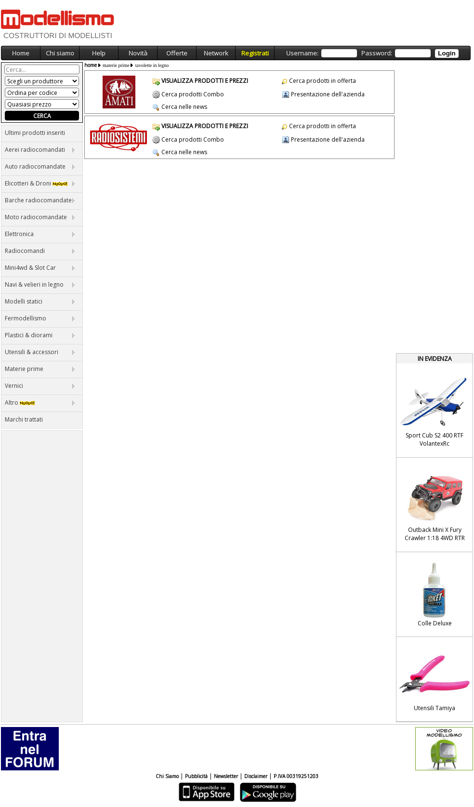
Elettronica (40, 234)
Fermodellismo (40, 318)
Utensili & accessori (40, 352)
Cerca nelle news (184, 107)
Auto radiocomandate (40, 166)
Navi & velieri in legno (40, 284)
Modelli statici (40, 301)
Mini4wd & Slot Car (40, 268)
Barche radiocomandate (40, 200)
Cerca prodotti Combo (192, 94)
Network (216, 53)
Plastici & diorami (40, 335)
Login (446, 53)
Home (20, 53)
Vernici (40, 386)
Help (98, 53)
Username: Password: (372, 53)
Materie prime (40, 369)
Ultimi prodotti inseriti (35, 133)
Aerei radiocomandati (40, 150)
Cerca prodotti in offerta (322, 81)
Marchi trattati (24, 419)
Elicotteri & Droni (40, 183)
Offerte (176, 53)
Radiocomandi (40, 251)
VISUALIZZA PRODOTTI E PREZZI (204, 81)
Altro (40, 402)
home (90, 65)
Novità (138, 53)
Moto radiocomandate (40, 217)
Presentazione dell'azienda (328, 94)
